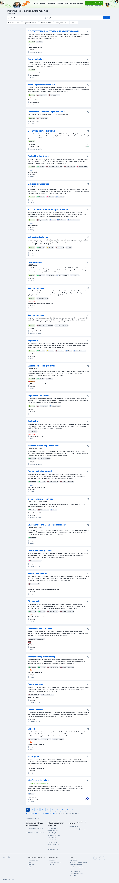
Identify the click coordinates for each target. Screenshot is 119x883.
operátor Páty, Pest (53, 840)
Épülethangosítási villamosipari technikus (47, 525)
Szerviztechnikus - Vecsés (40, 629)
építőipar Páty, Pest (53, 849)
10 (72, 810)
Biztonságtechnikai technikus (41, 84)
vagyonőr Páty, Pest (53, 830)
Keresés (106, 18)
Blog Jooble (52, 864)
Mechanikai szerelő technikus (41, 131)
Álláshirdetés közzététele (94, 3)
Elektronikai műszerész (38, 184)
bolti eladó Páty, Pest (53, 828)
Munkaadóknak (53, 860)
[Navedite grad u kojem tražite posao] (62, 18)
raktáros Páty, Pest (52, 842)
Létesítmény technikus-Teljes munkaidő (46, 112)
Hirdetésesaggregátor (55, 862)
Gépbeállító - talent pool (39, 395)
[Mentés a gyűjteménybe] (88, 31)
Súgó (29, 862)
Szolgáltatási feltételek (76, 864)
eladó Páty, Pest (52, 846)
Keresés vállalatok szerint (76, 873)
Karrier (30, 867)
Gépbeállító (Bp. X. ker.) (38, 156)
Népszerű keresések (32, 818)
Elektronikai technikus (38, 237)
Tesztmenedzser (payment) (40, 550)
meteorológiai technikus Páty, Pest (35, 832)
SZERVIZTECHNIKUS (37, 573)
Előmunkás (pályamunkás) (40, 471)
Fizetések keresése (75, 871)
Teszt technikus (35, 262)
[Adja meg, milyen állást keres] (25, 18)
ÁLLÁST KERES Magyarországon (78, 862)
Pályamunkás (34, 601)
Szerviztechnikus (36, 59)
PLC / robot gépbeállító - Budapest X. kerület (48, 209)
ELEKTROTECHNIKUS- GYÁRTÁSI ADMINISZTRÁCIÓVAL (53, 31)
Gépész (31, 729)
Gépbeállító (33, 340)
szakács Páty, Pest (52, 833)
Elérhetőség (31, 864)
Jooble (12, 879)
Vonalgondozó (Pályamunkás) (41, 656)
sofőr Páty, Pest (52, 837)
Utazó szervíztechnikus (38, 780)
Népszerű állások (73, 826)
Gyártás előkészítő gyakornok (41, 366)
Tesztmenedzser (35, 684)
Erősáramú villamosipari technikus (44, 446)
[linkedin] (104, 858)
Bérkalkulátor (73, 876)
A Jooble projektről (33, 860)
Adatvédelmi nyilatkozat (76, 867)
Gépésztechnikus (36, 288)
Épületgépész (34, 756)
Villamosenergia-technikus (40, 499)
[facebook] (95, 858)
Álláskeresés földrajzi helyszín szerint (79, 829)
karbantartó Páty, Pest (53, 844)
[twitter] (99, 858)
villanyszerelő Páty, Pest (54, 835)
